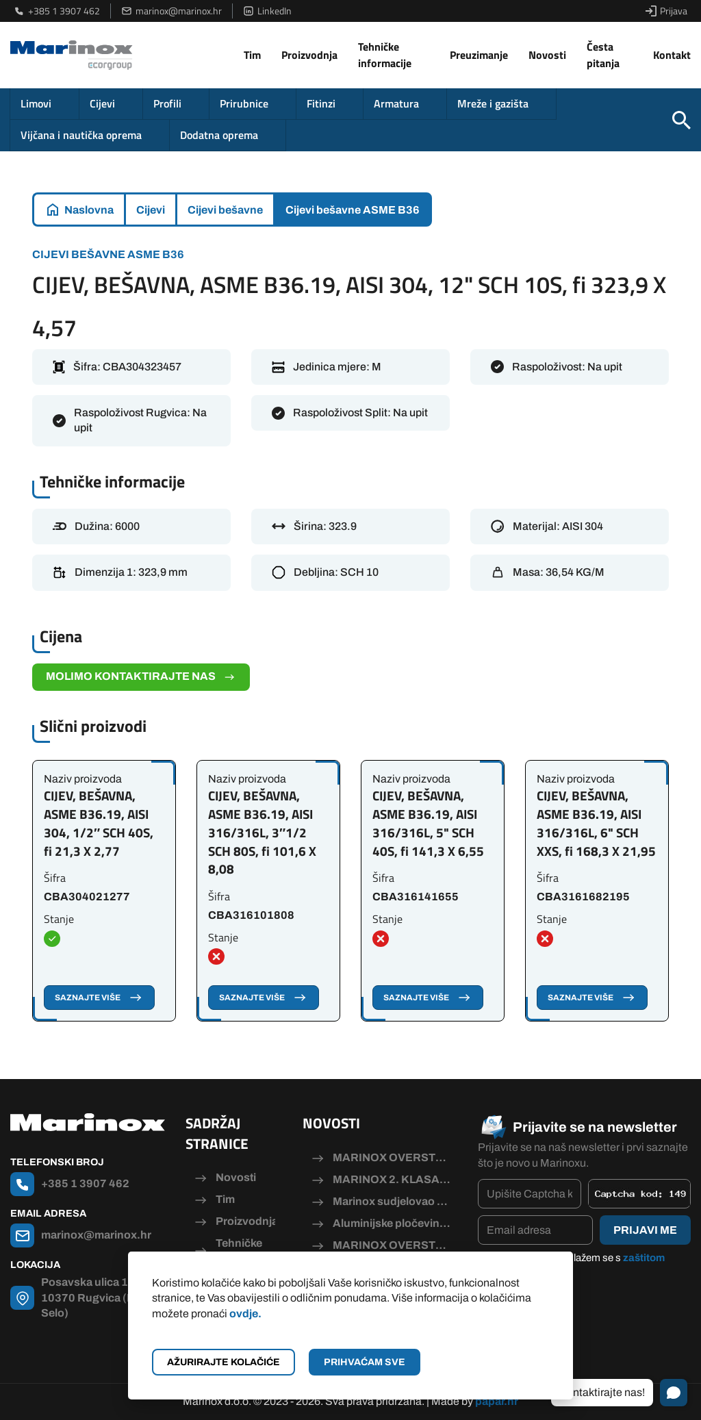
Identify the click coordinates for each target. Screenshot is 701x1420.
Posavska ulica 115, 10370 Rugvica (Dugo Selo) (98, 1297)
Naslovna (89, 210)
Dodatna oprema (219, 135)
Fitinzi (321, 103)
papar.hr (496, 1401)
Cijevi (102, 103)
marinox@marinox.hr (171, 11)
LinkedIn (267, 11)
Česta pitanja (603, 54)
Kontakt (672, 55)
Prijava (666, 11)
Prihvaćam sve (364, 1362)
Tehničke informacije (384, 54)
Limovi (36, 103)
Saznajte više (99, 997)
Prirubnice (244, 103)
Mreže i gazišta (492, 103)
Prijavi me (645, 1230)
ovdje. (245, 1313)
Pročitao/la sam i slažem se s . (578, 1265)
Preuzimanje (479, 55)
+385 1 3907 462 (57, 11)
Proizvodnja (309, 55)
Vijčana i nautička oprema (81, 135)
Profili (167, 103)
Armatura (396, 103)
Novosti (547, 55)
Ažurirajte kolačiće (223, 1362)
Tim (252, 55)
